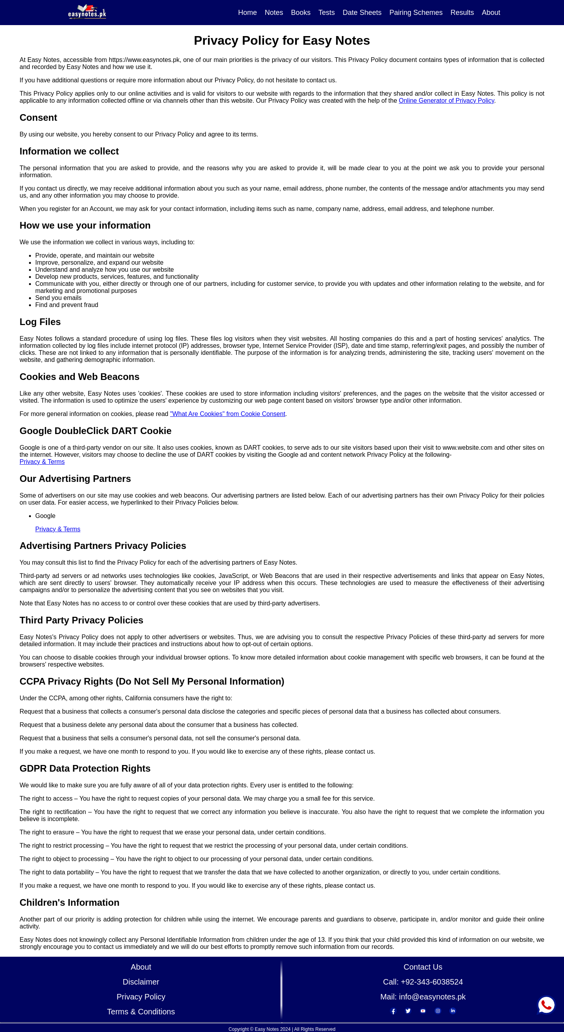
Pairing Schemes (416, 12)
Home (247, 12)
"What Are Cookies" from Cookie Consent (227, 414)
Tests (326, 12)
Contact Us (423, 967)
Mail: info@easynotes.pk (423, 996)
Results (462, 12)
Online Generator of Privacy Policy (446, 100)
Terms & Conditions (141, 1011)
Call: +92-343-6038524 (423, 981)
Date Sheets (362, 12)
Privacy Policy (141, 996)
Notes (274, 12)
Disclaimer (141, 981)
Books (301, 12)
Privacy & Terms (42, 461)
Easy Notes (266, 1029)
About (491, 12)
